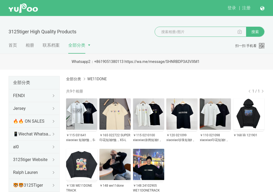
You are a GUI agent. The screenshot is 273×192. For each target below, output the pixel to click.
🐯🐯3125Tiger (28, 185)
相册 (30, 45)
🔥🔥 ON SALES (29, 121)
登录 (231, 7)
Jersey (19, 108)
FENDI (19, 95)
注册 (246, 7)
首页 (13, 45)
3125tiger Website (30, 159)
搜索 (255, 32)
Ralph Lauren (25, 172)
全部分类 (76, 45)
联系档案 (51, 45)
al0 (16, 146)
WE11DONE (97, 79)
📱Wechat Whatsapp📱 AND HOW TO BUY (33, 134)
